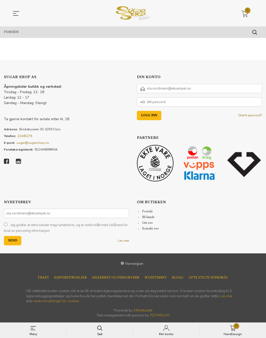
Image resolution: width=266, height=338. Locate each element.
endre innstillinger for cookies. (57, 301)
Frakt (43, 277)
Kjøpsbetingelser (70, 277)
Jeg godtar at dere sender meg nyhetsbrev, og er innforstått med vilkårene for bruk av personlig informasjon (66, 228)
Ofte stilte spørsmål (208, 277)
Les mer (123, 241)
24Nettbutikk (142, 310)
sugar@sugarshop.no (32, 143)
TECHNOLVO (160, 315)
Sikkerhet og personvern (115, 277)
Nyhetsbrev (156, 277)
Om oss (147, 222)
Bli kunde (148, 217)
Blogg (177, 277)
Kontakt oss (150, 228)
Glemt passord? (250, 115)
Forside (147, 211)
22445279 (24, 136)
